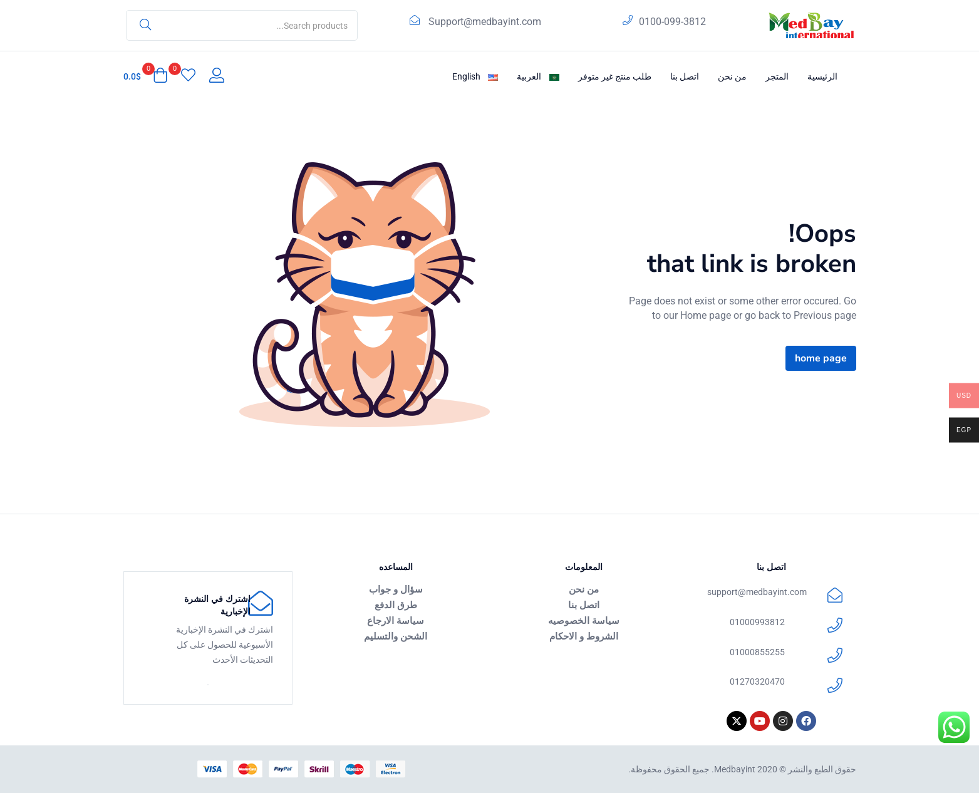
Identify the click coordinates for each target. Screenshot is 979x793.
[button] (145, 76)
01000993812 (757, 622)
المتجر (777, 76)
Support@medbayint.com (484, 22)
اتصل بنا (684, 76)
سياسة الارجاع (395, 620)
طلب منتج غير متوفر (614, 76)
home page (821, 358)
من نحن (732, 76)
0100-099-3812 (672, 22)
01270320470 (757, 681)
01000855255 (757, 652)
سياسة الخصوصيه (583, 620)
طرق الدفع (396, 604)
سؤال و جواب (396, 589)
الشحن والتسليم (395, 636)
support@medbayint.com (757, 592)
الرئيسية (822, 76)
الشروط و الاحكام (583, 636)
